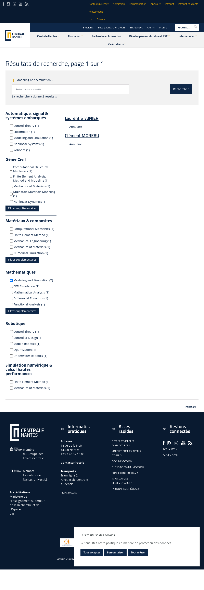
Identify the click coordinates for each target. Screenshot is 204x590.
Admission (119, 3)
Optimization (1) (29, 350)
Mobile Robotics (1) (31, 344)
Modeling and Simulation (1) (33, 138)
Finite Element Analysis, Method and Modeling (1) (35, 178)
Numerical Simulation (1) (33, 253)
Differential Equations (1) (33, 298)
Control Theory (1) (30, 125)
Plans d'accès (70, 492)
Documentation (137, 3)
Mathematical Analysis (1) (33, 292)
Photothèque (96, 11)
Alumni (151, 27)
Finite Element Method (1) (33, 235)
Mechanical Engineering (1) (33, 241)
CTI (12, 513)
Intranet (169, 3)
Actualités (170, 449)
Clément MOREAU (82, 135)
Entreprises (136, 27)
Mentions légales (67, 559)
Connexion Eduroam (125, 473)
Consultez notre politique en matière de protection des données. (128, 543)
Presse (163, 27)
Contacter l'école (72, 462)
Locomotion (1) (28, 132)
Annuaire (156, 3)
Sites (100, 19)
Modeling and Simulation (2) (33, 280)
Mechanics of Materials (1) (33, 186)
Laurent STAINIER (82, 118)
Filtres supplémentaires (22, 208)
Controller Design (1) (32, 338)
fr (89, 19)
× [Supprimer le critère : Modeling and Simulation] (52, 80)
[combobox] (70, 89)
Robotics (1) (26, 150)
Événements (171, 455)
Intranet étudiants (188, 3)
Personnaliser (115, 552)
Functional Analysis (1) (33, 304)
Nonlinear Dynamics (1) (33, 201)
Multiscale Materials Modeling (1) (34, 194)
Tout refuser (138, 552)
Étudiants (88, 27)
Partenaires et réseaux (126, 488)
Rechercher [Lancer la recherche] (181, 89)
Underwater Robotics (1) (33, 356)
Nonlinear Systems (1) (33, 144)
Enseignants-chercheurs (111, 27)
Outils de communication (128, 467)
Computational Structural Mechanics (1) (30, 169)
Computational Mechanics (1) (33, 229)
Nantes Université (99, 3)
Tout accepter (92, 552)
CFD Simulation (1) (31, 286)
